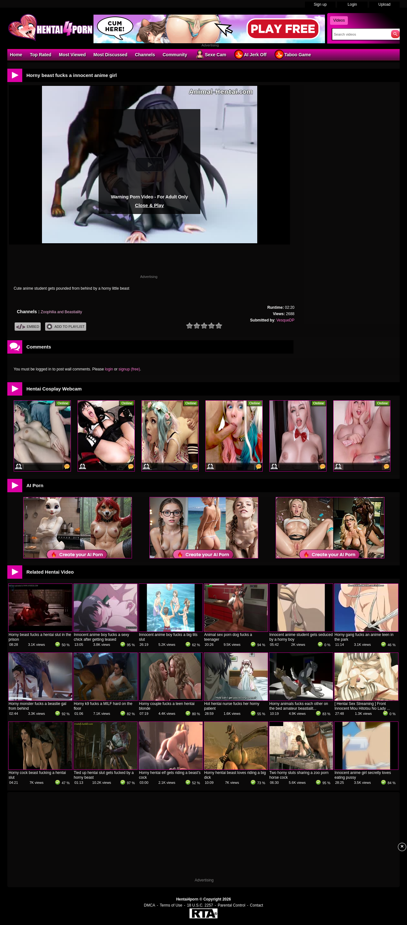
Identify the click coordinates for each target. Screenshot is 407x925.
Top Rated (40, 54)
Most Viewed (72, 54)
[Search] (360, 34)
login (109, 369)
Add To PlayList (66, 326)
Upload (384, 4)
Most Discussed (110, 54)
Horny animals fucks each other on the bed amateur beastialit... (298, 706)
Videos (339, 20)
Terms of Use (171, 905)
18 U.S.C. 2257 (200, 905)
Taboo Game (292, 54)
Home (16, 54)
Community (174, 54)
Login (352, 4)
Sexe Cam (210, 54)
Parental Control (231, 905)
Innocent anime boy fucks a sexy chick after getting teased (101, 637)
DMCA (149, 905)
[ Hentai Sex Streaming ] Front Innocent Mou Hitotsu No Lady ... (362, 706)
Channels (145, 54)
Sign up (320, 4)
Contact (256, 905)
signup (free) (129, 369)
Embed (27, 326)
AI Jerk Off (250, 54)
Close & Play (149, 205)
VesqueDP (285, 320)
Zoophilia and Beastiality (61, 312)
